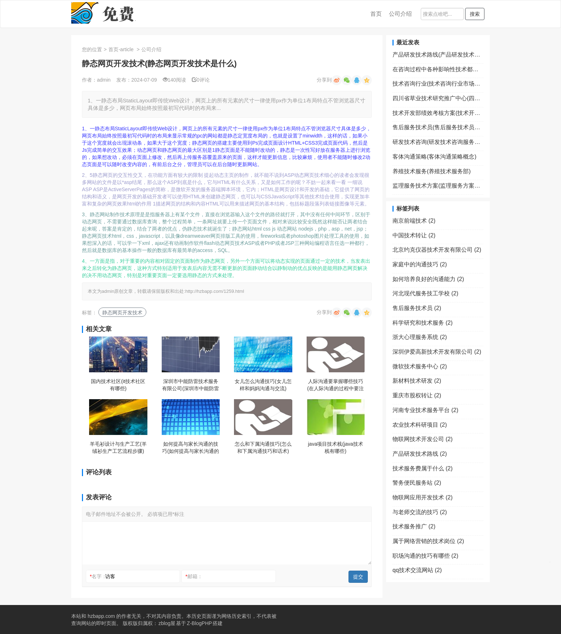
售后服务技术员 (416, 308)
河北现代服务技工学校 (425, 293)
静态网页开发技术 (122, 312)
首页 (376, 14)
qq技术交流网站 (417, 570)
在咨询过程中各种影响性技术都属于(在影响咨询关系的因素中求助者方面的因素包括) (437, 69)
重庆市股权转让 (416, 395)
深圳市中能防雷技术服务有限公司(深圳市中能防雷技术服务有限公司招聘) (190, 385)
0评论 (201, 80)
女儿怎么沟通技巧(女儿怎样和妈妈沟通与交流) (263, 384)
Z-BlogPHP (199, 623)
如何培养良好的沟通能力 (428, 279)
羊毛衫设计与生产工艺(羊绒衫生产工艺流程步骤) (118, 447)
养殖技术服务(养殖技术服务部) (431, 171)
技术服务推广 (413, 526)
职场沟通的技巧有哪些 (425, 556)
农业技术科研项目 (419, 425)
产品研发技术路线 (419, 454)
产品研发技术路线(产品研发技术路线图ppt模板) (437, 55)
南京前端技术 (413, 221)
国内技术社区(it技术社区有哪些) (118, 384)
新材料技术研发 (416, 381)
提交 (358, 577)
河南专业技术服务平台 (425, 410)
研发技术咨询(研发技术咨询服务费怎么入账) (437, 142)
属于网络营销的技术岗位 (428, 541)
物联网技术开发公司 (422, 439)
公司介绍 (400, 14)
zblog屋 (166, 623)
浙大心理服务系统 (419, 337)
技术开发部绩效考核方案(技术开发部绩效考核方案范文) (437, 113)
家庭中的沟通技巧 (419, 264)
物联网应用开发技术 (422, 497)
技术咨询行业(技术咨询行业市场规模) (437, 84)
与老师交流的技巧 (419, 512)
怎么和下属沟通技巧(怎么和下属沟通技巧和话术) (263, 447)
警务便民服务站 (416, 483)
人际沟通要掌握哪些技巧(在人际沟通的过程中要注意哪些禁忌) (335, 385)
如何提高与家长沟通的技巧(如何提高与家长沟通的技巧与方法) (190, 448)
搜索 (475, 14)
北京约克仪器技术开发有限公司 (436, 250)
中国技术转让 (413, 235)
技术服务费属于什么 (422, 468)
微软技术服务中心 (419, 366)
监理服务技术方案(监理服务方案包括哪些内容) (437, 186)
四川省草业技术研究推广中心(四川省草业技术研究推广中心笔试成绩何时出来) (437, 98)
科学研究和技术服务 (422, 323)
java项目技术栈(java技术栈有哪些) (335, 447)
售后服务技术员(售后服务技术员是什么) (437, 127)
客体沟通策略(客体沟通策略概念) (434, 157)
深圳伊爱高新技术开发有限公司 (436, 352)
